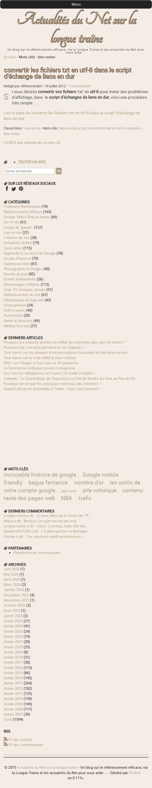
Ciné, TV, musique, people (24, 289)
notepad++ (133, 128)
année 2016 (13, 667)
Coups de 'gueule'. (18, 227)
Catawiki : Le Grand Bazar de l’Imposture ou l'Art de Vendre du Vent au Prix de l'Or (69, 378)
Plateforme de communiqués (37, 552)
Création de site (16, 237)
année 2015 (13, 672)
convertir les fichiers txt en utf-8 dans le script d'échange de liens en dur (67, 73)
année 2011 (13, 693)
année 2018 (13, 657)
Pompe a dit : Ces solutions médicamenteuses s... (45, 536)
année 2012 (13, 688)
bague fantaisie (48, 482)
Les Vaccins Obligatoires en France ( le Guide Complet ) (49, 373)
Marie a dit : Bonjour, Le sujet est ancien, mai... (41, 520)
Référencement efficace (23, 211)
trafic (85, 498)
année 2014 (13, 677)
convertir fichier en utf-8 (106, 128)
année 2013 (13, 682)
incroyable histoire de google (40, 474)
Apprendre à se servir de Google (30, 253)
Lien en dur (32, 128)
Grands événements (20, 278)
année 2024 (13, 625)
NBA (66, 498)
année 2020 (13, 646)
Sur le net (11, 221)
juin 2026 (11, 568)
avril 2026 (12, 579)
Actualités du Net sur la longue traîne (76, 29)
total (8, 719)
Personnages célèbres (22, 284)
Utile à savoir (14, 310)
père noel (68, 490)
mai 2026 (11, 574)
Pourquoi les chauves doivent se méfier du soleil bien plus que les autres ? (64, 342)
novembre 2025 (16, 600)
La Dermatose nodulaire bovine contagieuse (39, 367)
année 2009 (13, 703)
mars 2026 (12, 584)
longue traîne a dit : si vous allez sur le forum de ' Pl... (47, 515)
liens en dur (68, 128)
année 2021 (13, 641)
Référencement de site (22, 294)
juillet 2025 (13, 615)
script (82, 128)
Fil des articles (20, 739)
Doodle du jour (16, 273)
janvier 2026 (14, 589)
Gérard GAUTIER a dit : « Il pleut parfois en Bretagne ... (47, 531)
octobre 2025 (14, 605)
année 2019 (13, 652)
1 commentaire (79, 86)
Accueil (10, 56)
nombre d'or (89, 482)
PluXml (134, 772)
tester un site (32, 161)
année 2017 (13, 662)
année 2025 (13, 620)
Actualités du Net (18, 242)
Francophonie (15, 305)
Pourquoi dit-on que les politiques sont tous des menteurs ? (52, 383)
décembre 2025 (16, 594)
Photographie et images (23, 268)
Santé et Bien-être (18, 320)
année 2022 (13, 636)
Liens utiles (13, 248)
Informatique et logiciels (24, 299)
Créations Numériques (22, 206)
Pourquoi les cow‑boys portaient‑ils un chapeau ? (44, 347)
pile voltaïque (99, 490)
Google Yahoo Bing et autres (27, 216)
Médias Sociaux (16, 325)
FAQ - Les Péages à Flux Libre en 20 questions (41, 362)
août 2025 (12, 610)
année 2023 (13, 631)
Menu (76, 4)
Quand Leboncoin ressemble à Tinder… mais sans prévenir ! (52, 388)
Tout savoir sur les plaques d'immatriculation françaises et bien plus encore (65, 352)
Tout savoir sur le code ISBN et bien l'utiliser (40, 357)
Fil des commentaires (26, 744)
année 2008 (13, 709)
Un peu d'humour (17, 258)
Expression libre (17, 263)
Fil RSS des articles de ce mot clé (32, 142)
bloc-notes (11, 134)
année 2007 (13, 714)
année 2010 (13, 698)
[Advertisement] (76, 426)
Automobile (13, 315)
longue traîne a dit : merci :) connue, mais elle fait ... (46, 525)
